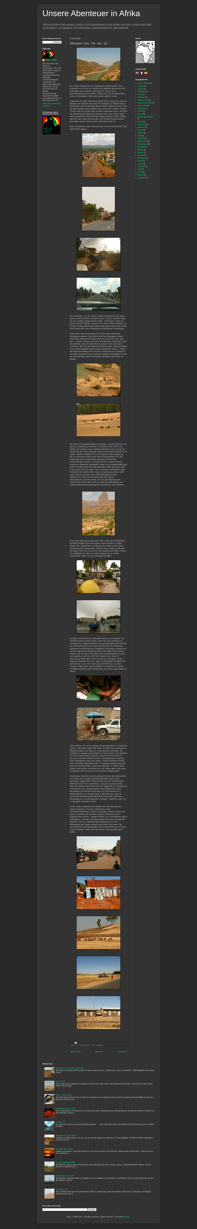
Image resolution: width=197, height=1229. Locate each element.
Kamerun (141, 127)
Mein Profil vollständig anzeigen (51, 104)
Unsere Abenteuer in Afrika (91, 13)
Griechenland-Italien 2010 (66, 1108)
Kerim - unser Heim (64, 1095)
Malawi (140, 133)
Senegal (140, 155)
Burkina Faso (142, 100)
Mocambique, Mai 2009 (65, 1176)
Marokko (140, 138)
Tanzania (141, 166)
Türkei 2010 (60, 1122)
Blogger (127, 1217)
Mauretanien (142, 141)
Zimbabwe (141, 178)
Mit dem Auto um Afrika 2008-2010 (70, 1068)
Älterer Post (122, 1052)
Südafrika (141, 158)
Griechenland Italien (145, 117)
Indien (140, 122)
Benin (139, 94)
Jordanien (141, 124)
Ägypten (140, 86)
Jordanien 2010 (62, 1189)
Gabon (139, 111)
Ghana (140, 114)
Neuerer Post (75, 1052)
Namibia (140, 147)
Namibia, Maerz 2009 (64, 1149)
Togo (139, 169)
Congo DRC (142, 106)
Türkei (139, 172)
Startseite (99, 1052)
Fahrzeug (141, 108)
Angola (140, 89)
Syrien (140, 164)
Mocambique (142, 144)
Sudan (140, 161)
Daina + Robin (51, 60)
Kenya (140, 130)
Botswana (141, 97)
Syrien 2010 (60, 1081)
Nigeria (140, 150)
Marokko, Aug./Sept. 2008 (66, 1135)
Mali (139, 136)
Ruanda (140, 152)
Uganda (140, 175)
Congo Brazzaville (144, 103)
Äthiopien (99, 1045)
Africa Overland (143, 83)
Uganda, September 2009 (65, 1162)
